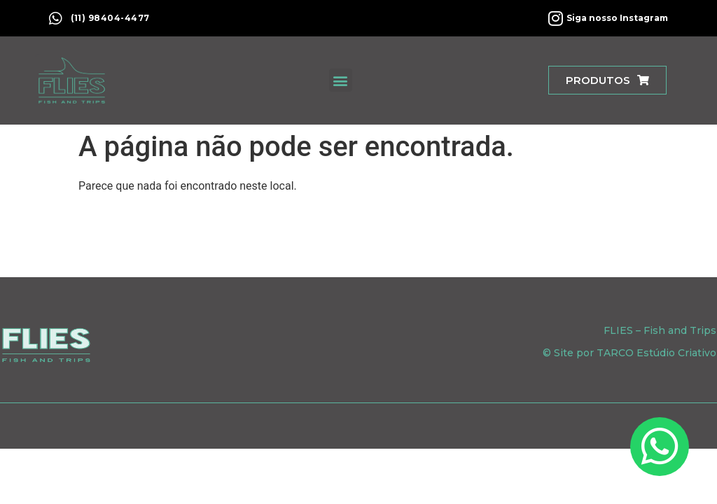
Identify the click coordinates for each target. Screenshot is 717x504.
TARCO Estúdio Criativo (656, 352)
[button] (340, 80)
